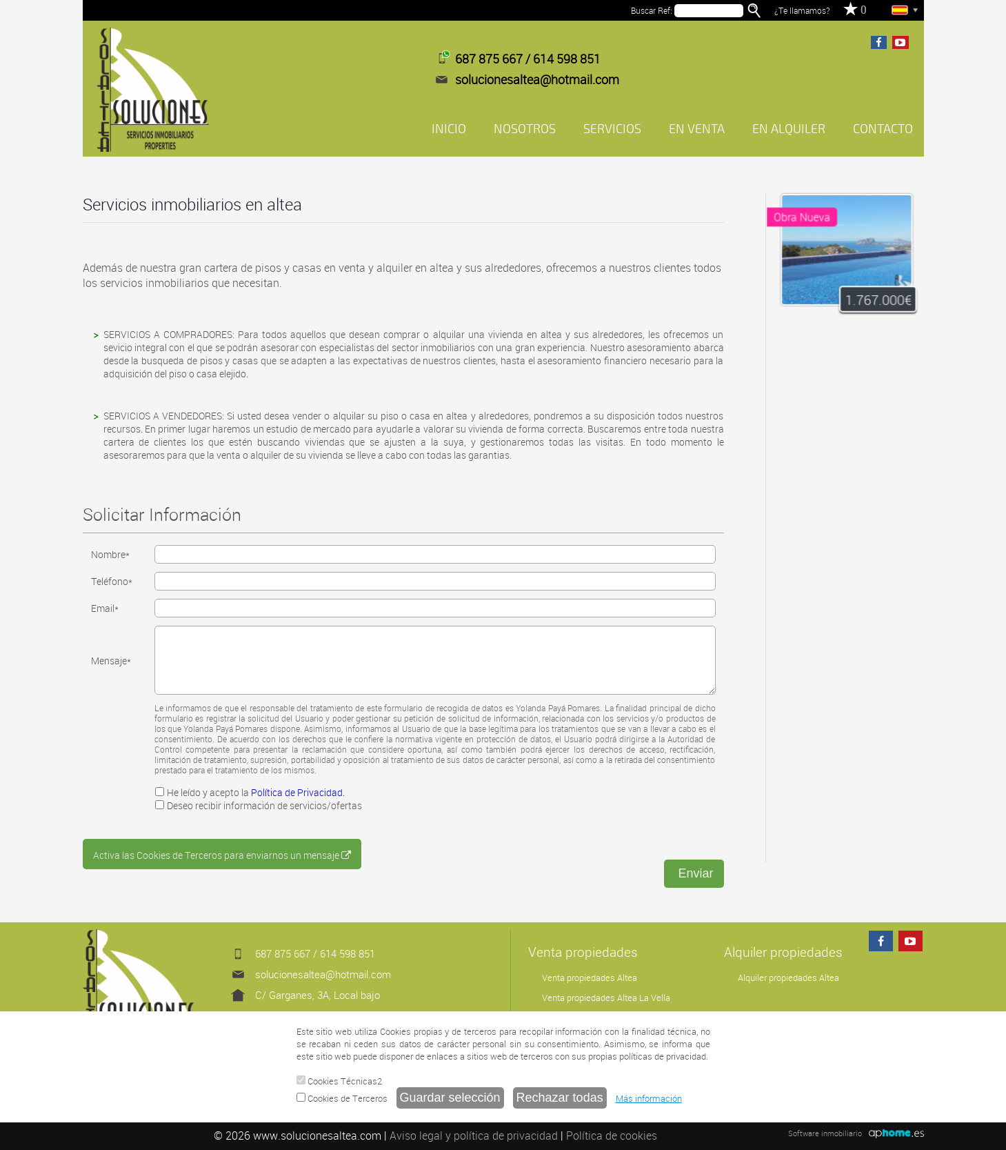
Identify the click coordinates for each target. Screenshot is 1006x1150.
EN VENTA (697, 129)
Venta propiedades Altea (589, 978)
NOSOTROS (525, 129)
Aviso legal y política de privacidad (474, 1135)
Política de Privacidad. (298, 792)
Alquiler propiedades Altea (788, 978)
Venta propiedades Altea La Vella (606, 998)
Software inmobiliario (825, 1133)
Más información (649, 1098)
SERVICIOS (612, 129)
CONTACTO (883, 129)
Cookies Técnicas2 (339, 1081)
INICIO (449, 129)
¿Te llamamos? (801, 10)
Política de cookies (611, 1135)
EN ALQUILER (788, 129)
